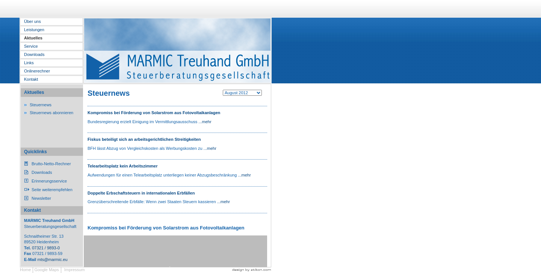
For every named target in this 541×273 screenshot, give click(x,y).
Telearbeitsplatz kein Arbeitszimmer (122, 166)
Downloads (34, 54)
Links (29, 62)
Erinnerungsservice (49, 181)
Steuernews (40, 105)
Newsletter (41, 198)
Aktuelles (33, 38)
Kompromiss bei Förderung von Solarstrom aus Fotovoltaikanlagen (154, 112)
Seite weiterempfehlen (52, 189)
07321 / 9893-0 (46, 248)
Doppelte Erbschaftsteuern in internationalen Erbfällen (141, 193)
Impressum (74, 269)
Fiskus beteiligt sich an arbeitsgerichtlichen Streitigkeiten (144, 139)
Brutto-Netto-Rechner (51, 163)
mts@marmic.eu (52, 259)
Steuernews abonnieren (51, 112)
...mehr (204, 121)
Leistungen (34, 29)
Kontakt (31, 79)
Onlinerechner (37, 71)
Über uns (32, 21)
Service (31, 46)
